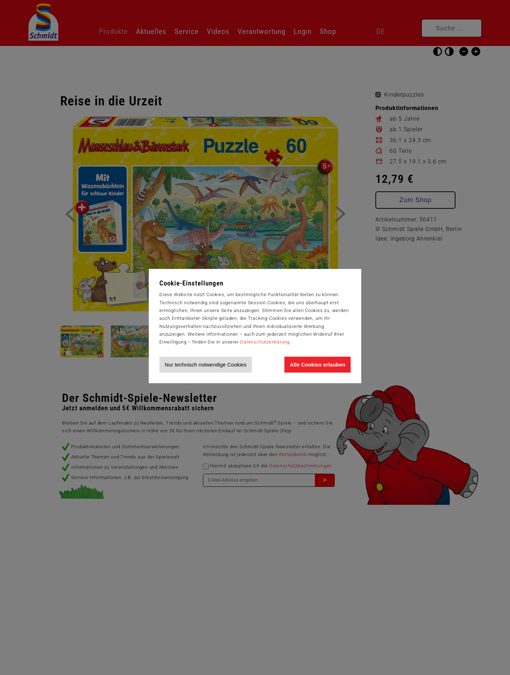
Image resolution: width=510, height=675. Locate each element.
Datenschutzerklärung (265, 342)
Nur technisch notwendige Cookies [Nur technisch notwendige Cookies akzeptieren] (205, 365)
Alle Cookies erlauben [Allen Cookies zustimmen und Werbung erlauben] (317, 365)
